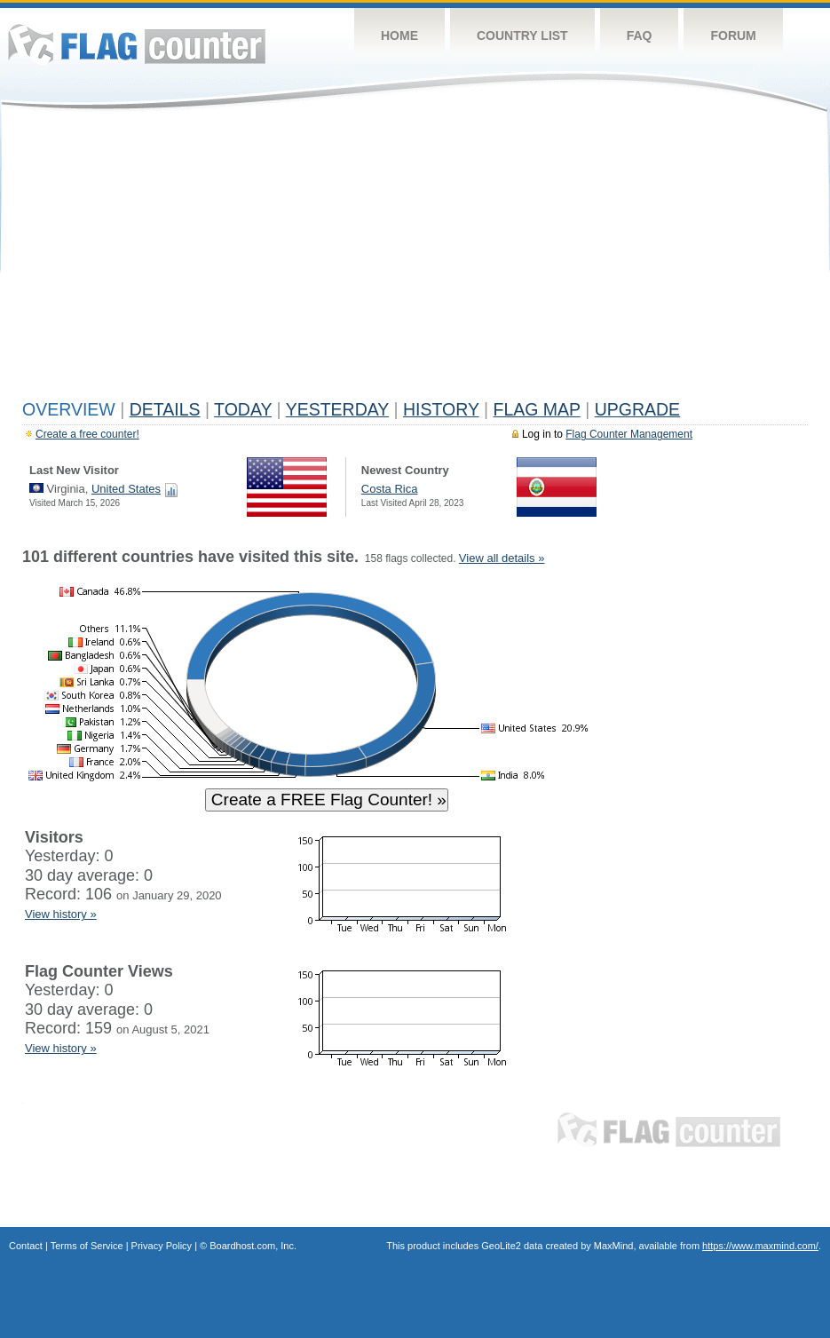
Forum (732, 35)
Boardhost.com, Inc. (252, 1245)
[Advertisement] (415, 259)
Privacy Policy (161, 1245)
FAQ (639, 35)
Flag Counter (136, 44)
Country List (522, 35)
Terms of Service (87, 1245)
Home (399, 35)
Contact (26, 1245)
